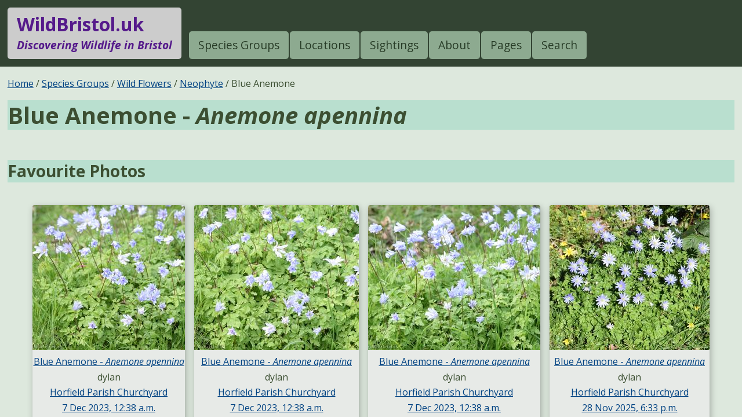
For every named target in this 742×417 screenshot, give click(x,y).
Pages (506, 45)
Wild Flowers (144, 83)
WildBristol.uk (94, 33)
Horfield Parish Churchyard (109, 392)
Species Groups (238, 45)
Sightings (394, 45)
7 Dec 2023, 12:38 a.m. (108, 407)
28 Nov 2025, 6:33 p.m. (630, 407)
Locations (324, 45)
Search (559, 45)
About (454, 45)
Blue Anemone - (109, 361)
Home (21, 83)
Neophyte (201, 83)
